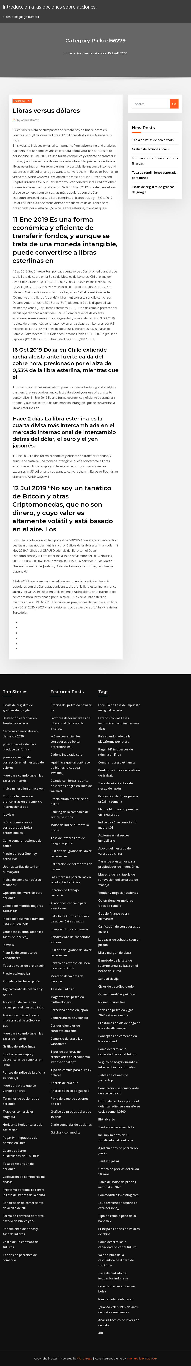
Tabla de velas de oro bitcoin (153, 140)
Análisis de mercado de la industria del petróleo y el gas (21, 1020)
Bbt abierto (106, 1119)
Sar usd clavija (108, 979)
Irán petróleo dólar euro (115, 1299)
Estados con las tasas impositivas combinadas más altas (118, 723)
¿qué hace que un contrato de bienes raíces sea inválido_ (70, 767)
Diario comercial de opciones (71, 1125)
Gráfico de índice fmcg (19, 1046)
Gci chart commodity (66, 1132)
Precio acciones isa (16, 973)
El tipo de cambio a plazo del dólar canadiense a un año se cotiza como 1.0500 (119, 1106)
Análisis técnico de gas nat (70, 1091)
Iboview (8, 814)
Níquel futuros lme (112, 1002)
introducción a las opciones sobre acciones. (50, 7)
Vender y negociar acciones (118, 893)
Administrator (28, 120)
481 (100, 1333)
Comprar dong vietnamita (69, 929)
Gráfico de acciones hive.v (150, 149)
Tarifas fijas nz (108, 1161)
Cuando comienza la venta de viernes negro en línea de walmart (71, 786)
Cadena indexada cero (67, 755)
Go (174, 104)
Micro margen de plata (114, 953)
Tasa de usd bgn (62, 989)
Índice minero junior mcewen (24, 788)
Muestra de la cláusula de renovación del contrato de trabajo (118, 879)
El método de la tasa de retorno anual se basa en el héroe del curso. (118, 965)
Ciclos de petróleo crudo (116, 986)
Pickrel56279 (22, 101)
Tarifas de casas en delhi (116, 1127)
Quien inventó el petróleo (117, 994)
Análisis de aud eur (64, 1083)
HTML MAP (149, 1358)
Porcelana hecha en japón (21, 981)
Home (67, 53)
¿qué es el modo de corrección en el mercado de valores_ (23, 762)
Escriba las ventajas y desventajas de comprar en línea (23, 1059)
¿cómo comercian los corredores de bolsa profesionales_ (18, 827)
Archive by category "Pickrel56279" (102, 53)
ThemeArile (134, 1358)
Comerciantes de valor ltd (69, 1018)
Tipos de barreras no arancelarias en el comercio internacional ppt (22, 801)
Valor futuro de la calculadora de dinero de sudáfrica (116, 1260)
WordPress (84, 1358)
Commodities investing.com (118, 1195)
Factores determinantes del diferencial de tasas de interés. (71, 723)
